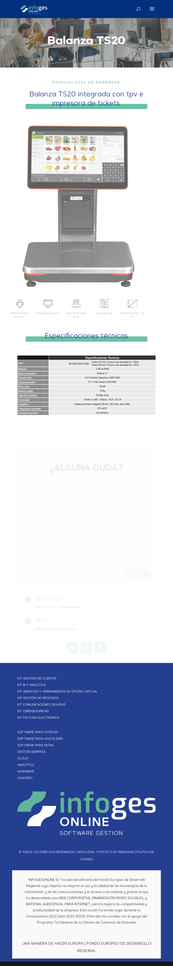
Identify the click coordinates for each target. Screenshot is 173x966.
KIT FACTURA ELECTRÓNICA (38, 718)
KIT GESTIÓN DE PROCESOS (38, 698)
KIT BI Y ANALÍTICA (31, 685)
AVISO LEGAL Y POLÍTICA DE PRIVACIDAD (105, 852)
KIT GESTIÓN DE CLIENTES (36, 678)
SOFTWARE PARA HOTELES (37, 732)
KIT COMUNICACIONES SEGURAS (41, 705)
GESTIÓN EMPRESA (31, 752)
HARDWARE (25, 771)
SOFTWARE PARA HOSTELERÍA (40, 739)
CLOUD (22, 758)
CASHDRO (24, 778)
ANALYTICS (25, 765)
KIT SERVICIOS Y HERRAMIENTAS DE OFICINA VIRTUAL (57, 691)
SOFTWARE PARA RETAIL (35, 745)
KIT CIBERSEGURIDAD (33, 711)
